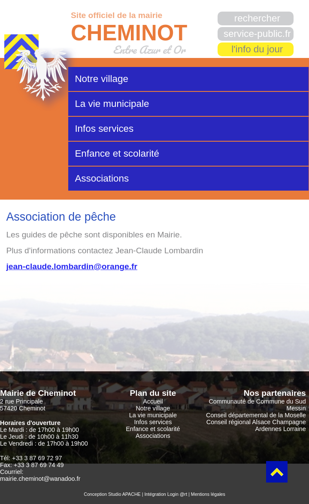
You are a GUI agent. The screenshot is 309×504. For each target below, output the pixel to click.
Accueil (153, 401)
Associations (102, 178)
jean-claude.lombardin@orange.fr (71, 266)
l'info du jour (257, 49)
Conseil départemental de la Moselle (256, 415)
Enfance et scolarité (117, 153)
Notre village (101, 78)
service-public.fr (257, 33)
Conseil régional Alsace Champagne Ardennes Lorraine (256, 425)
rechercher (257, 18)
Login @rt (177, 494)
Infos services (104, 128)
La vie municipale (112, 103)
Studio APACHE (124, 494)
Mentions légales (208, 494)
